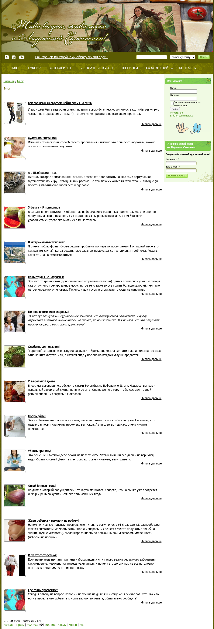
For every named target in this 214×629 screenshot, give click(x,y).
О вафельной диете (41, 381)
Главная (9, 81)
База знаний (157, 68)
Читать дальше (151, 124)
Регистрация (176, 112)
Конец (73, 625)
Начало (9, 625)
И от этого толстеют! (42, 555)
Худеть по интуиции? (42, 138)
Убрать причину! (39, 451)
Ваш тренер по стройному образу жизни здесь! (71, 57)
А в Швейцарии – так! (43, 173)
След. (62, 625)
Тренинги (129, 68)
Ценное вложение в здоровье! (48, 312)
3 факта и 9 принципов (44, 207)
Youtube (21, 57)
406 (53, 625)
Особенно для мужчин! (44, 347)
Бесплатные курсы (96, 68)
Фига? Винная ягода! (42, 486)
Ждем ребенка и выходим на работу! (53, 520)
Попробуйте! (37, 416)
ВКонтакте (7, 57)
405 (47, 625)
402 (29, 625)
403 (35, 625)
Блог (16, 68)
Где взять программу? (43, 590)
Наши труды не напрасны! (46, 277)
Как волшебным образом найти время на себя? (60, 103)
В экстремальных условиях (46, 242)
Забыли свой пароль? (181, 115)
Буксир (34, 68)
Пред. (20, 625)
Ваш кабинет (60, 68)
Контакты (188, 68)
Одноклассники (14, 57)
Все (82, 625)
